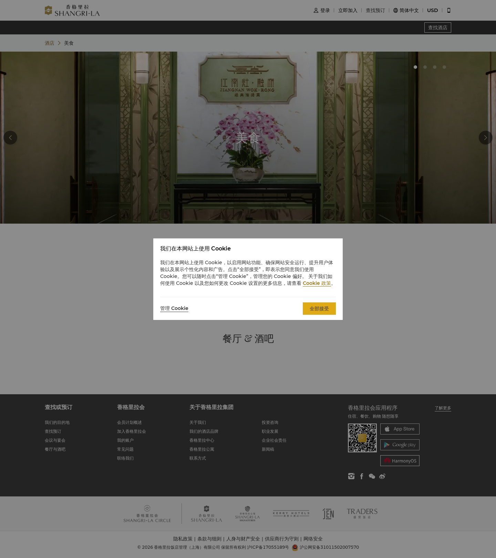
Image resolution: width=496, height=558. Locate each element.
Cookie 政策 (317, 283)
